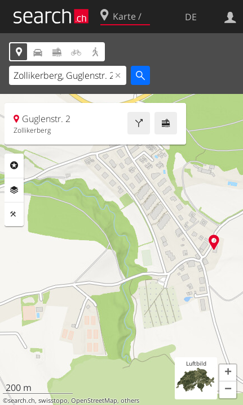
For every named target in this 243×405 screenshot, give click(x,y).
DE (191, 17)
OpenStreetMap (94, 400)
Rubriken (14, 165)
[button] (227, 372)
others (130, 400)
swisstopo (53, 400)
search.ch (21, 400)
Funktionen (14, 214)
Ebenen (14, 190)
